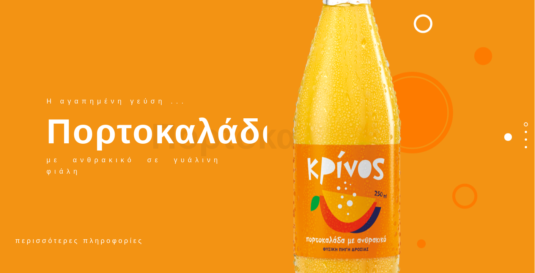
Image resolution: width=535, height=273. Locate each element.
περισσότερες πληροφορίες (79, 241)
